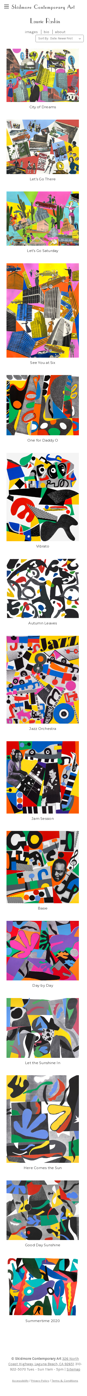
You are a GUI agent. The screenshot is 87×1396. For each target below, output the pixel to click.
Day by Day (42, 985)
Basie (43, 908)
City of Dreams (42, 107)
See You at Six (42, 362)
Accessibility (20, 1380)
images (31, 32)
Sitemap (73, 1369)
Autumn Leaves (42, 623)
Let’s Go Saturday (42, 250)
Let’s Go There (43, 179)
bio (46, 32)
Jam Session (43, 818)
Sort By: (43, 38)
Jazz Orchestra (42, 728)
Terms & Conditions (65, 1380)
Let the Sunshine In (42, 1063)
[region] (6, 6)
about (60, 32)
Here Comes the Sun (43, 1168)
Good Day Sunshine (42, 1245)
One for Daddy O (42, 440)
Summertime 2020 (43, 1321)
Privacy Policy (40, 1380)
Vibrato (42, 546)
